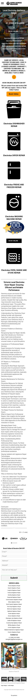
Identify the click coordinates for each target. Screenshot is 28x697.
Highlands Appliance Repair (14, 611)
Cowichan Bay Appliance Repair (14, 623)
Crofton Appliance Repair (14, 627)
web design (11, 685)
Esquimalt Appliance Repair (14, 597)
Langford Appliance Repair (14, 590)
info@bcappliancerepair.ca (14, 639)
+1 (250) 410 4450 (14, 637)
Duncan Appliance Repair (14, 616)
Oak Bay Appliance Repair (14, 595)
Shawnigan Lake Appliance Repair (14, 618)
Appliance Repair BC (14, 671)
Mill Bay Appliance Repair (14, 625)
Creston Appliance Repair (14, 632)
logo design (4, 685)
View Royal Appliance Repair (14, 606)
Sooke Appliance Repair (14, 613)
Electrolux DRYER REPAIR (14, 155)
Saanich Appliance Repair (14, 588)
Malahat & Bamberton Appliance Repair (14, 629)
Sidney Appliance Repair (14, 602)
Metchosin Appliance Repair (14, 609)
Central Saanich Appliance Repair (14, 599)
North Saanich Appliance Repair (14, 604)
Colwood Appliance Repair (14, 592)
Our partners (14, 695)
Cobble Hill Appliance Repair (14, 620)
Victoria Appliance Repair (14, 585)
